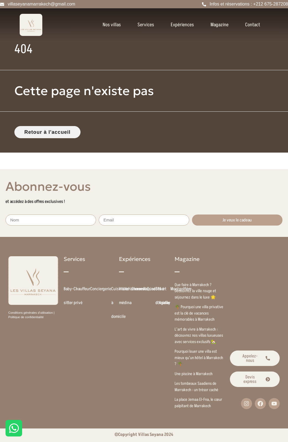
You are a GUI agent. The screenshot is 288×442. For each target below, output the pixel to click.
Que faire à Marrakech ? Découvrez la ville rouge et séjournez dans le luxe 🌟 (195, 291)
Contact (252, 24)
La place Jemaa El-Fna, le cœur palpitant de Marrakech (198, 403)
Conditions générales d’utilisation (30, 312)
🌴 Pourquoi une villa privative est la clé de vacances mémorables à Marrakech (199, 313)
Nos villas (112, 24)
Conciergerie (100, 289)
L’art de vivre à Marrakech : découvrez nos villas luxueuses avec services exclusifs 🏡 (199, 335)
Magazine (220, 24)
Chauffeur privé (82, 296)
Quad (151, 289)
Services (145, 24)
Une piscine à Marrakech (193, 374)
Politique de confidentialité (26, 317)
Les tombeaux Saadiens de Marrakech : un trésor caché (196, 387)
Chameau (139, 289)
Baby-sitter (69, 296)
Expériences (182, 24)
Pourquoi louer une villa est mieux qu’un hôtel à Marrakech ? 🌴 (199, 358)
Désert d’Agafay (162, 296)
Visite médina (125, 296)
